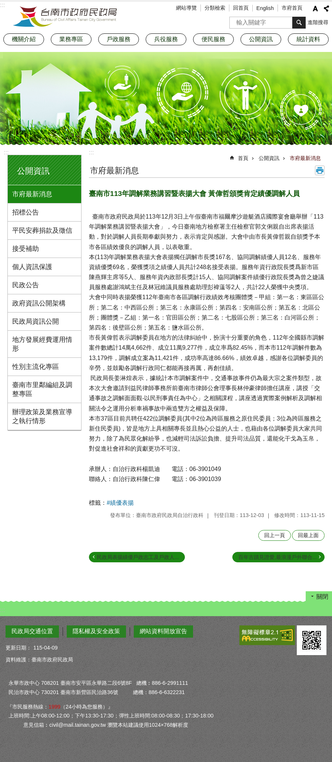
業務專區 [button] (71, 39)
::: (6, 152)
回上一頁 (274, 535)
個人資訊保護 (32, 267)
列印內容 (320, 170)
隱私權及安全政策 (96, 631)
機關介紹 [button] (24, 39)
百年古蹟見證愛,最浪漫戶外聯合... (277, 557)
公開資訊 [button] (261, 39)
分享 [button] (326, 8)
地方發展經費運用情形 (42, 344)
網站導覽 (186, 8)
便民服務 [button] (213, 39)
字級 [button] (315, 8)
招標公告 (25, 212)
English (265, 8)
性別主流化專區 (35, 366)
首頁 (243, 158)
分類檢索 (215, 8)
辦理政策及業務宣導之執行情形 (42, 416)
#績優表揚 (120, 503)
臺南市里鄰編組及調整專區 (42, 389)
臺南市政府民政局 (65, 17)
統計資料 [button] (308, 39)
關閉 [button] (322, 596)
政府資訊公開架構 (39, 303)
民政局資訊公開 (35, 321)
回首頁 (241, 8)
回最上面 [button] (308, 535)
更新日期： (18, 648)
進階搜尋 (318, 22)
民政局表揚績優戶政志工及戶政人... (138, 557)
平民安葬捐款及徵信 (42, 230)
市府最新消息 (32, 194)
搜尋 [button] (299, 23)
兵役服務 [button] (166, 39)
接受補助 (25, 248)
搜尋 (235, 20)
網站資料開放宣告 (163, 631)
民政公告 (25, 285)
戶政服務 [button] (118, 39)
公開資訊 (33, 171)
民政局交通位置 (32, 631)
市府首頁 (292, 8)
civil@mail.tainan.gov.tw (77, 725)
